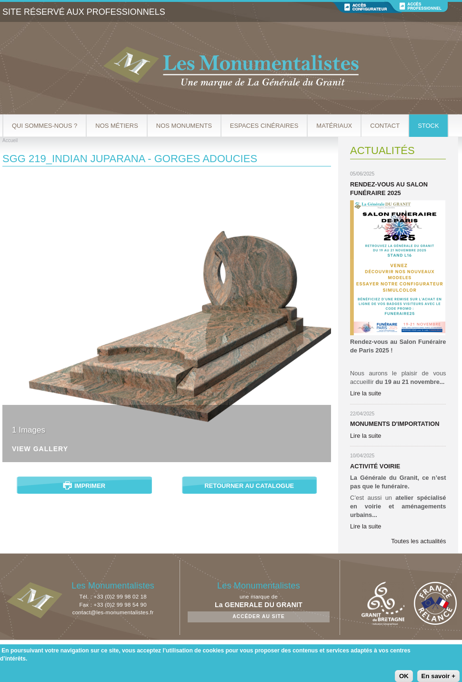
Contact (385, 125)
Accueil (10, 140)
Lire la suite (365, 393)
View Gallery (40, 449)
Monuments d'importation (394, 423)
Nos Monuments (184, 125)
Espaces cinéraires (264, 125)
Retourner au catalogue (249, 485)
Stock (428, 125)
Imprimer (89, 485)
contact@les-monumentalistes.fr (113, 612)
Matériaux (334, 125)
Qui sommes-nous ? (44, 125)
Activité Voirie (375, 466)
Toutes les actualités (418, 541)
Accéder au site (258, 616)
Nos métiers (116, 125)
